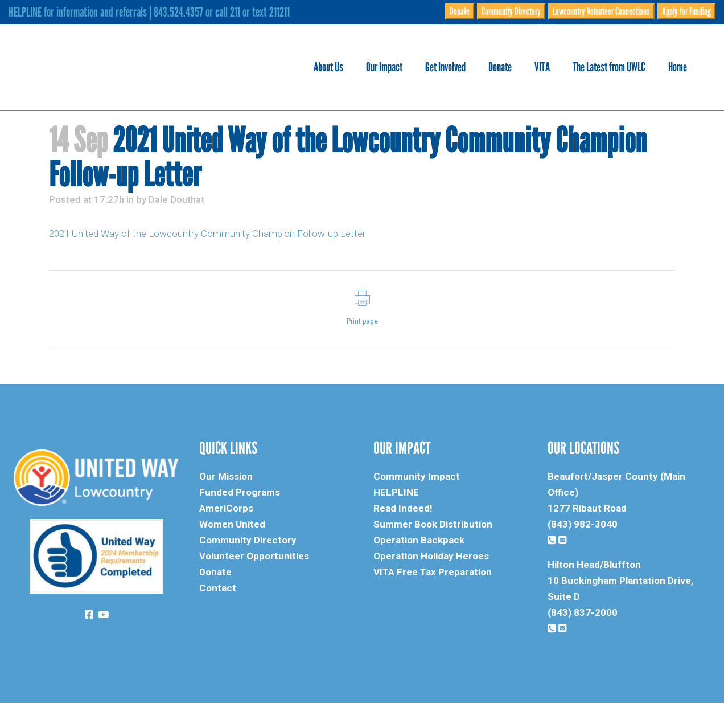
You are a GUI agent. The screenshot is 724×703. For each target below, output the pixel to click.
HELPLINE (396, 492)
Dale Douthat (176, 199)
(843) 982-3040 (583, 524)
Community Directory (511, 11)
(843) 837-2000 (583, 612)
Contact (217, 588)
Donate (460, 11)
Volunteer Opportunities (254, 556)
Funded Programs (239, 492)
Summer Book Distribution (432, 524)
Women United (232, 524)
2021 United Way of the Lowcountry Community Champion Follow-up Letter (207, 233)
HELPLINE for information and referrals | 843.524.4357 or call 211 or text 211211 (149, 12)
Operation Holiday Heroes (431, 556)
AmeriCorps (226, 508)
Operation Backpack (418, 540)
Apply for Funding (686, 11)
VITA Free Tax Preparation (432, 572)
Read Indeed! (403, 508)
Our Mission (226, 476)
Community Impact (416, 476)
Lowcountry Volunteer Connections (601, 11)
